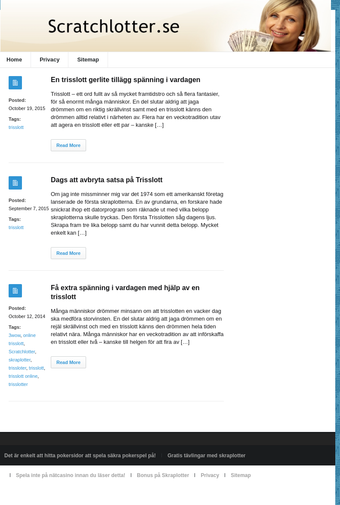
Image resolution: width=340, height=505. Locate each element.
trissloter (17, 367)
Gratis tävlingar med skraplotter (206, 456)
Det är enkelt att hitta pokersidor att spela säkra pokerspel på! (80, 456)
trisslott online (23, 376)
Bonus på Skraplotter (163, 475)
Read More (68, 145)
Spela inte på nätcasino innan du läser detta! (70, 475)
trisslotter (18, 384)
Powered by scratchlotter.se (36, 495)
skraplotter (20, 359)
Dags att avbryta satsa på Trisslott (107, 180)
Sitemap (88, 59)
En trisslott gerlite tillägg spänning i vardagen (126, 79)
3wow (15, 335)
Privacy (49, 59)
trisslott (16, 127)
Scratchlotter (22, 351)
